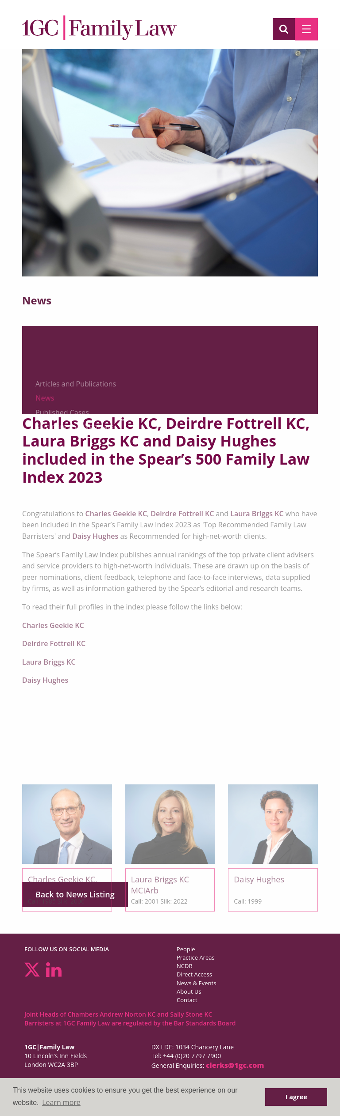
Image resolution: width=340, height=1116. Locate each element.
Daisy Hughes (95, 536)
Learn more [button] (61, 1102)
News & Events (196, 983)
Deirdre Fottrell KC (183, 513)
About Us (189, 991)
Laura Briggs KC (256, 513)
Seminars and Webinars (74, 471)
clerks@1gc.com (235, 1065)
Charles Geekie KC (116, 513)
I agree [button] (296, 1097)
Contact (187, 1000)
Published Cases (62, 457)
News (44, 442)
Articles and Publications (75, 428)
